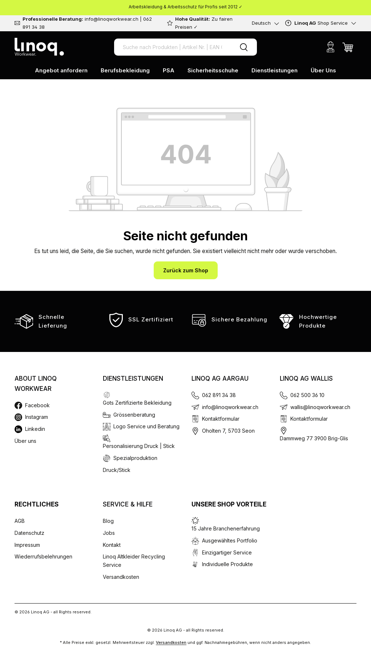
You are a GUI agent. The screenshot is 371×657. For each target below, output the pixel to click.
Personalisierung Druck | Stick (139, 446)
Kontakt (112, 545)
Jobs (109, 533)
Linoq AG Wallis (306, 378)
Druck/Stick (116, 470)
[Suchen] (244, 47)
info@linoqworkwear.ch (230, 407)
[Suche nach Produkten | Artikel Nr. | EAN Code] (172, 47)
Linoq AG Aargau (220, 378)
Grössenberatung (134, 415)
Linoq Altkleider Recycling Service (134, 560)
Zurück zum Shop (185, 270)
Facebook (37, 405)
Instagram (36, 417)
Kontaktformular (220, 419)
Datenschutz (29, 533)
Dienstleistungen (133, 378)
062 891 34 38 (219, 395)
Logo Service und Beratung (146, 426)
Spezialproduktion (135, 458)
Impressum (27, 545)
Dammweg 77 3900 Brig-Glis (314, 438)
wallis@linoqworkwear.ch (320, 407)
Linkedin (35, 429)
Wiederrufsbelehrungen (43, 556)
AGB (20, 521)
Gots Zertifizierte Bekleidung (137, 403)
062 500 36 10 (307, 395)
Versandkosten (121, 577)
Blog (108, 521)
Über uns (25, 441)
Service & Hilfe (128, 504)
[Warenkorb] (347, 47)
